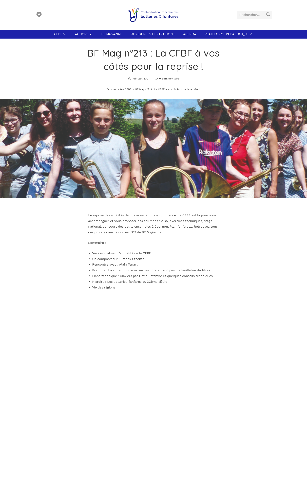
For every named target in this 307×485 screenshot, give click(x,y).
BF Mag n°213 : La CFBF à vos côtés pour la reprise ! (167, 89)
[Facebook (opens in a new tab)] (39, 14)
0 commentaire (169, 78)
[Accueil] (108, 89)
